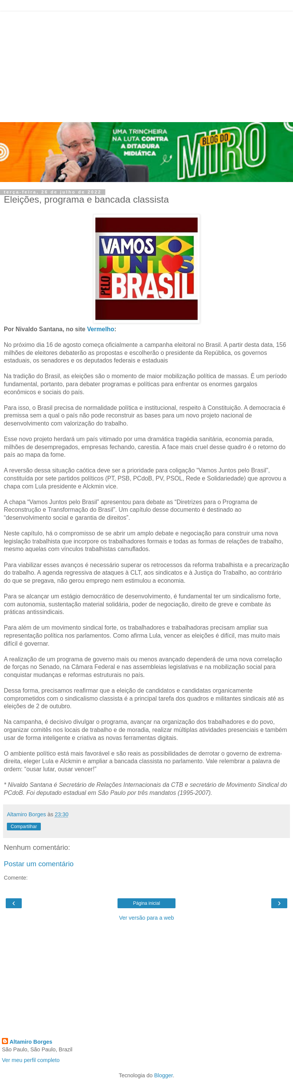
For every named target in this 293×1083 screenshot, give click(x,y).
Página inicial (146, 903)
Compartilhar (24, 826)
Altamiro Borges (31, 1042)
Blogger (163, 1075)
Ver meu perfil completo (31, 1060)
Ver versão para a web (146, 918)
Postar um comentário (39, 864)
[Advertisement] (146, 64)
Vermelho (100, 329)
